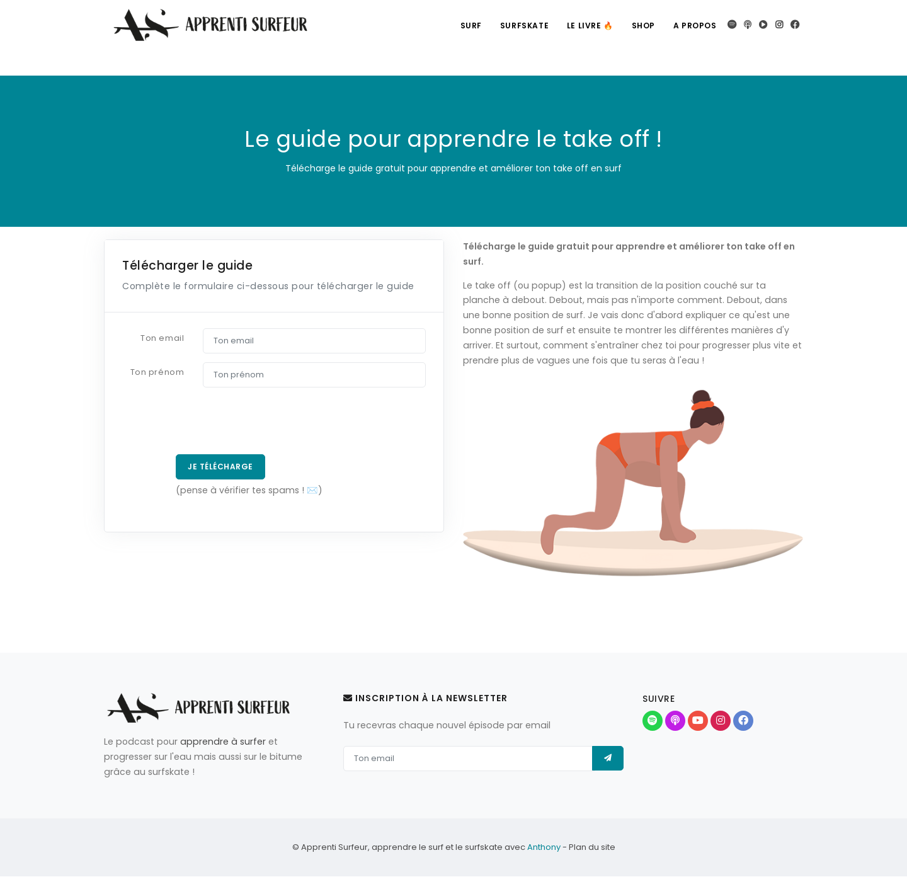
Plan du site (592, 848)
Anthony (544, 848)
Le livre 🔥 (588, 25)
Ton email (162, 338)
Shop (642, 25)
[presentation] (208, 420)
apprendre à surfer (223, 741)
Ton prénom (157, 372)
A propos (694, 25)
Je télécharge (220, 466)
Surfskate (521, 25)
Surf (467, 25)
